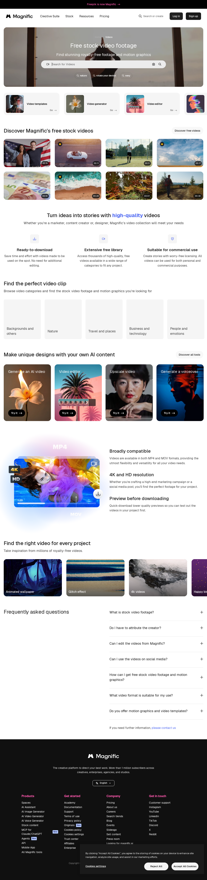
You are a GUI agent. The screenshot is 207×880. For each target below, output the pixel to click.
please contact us (164, 728)
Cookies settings (74, 834)
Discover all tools (189, 354)
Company (113, 796)
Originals (73, 825)
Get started (72, 796)
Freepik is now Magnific (103, 4)
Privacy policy (72, 820)
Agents (29, 838)
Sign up (193, 16)
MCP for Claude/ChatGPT (40, 832)
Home (98, 37)
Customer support (159, 802)
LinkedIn (154, 816)
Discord (153, 825)
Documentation (73, 807)
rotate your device (104, 75)
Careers (111, 811)
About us (111, 807)
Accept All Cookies (185, 866)
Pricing (104, 16)
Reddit (152, 834)
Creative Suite (49, 16)
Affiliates (69, 843)
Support (68, 811)
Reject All (156, 866)
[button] (46, 64)
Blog (109, 820)
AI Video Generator (33, 816)
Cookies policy (73, 829)
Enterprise (70, 848)
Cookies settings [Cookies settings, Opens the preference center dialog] (95, 866)
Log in (176, 16)
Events (110, 825)
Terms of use (72, 816)
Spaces (26, 802)
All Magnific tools (32, 852)
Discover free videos (187, 130)
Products (28, 796)
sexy (126, 75)
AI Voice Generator (33, 820)
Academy (69, 802)
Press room (113, 839)
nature (82, 75)
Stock (69, 16)
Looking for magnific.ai (119, 843)
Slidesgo (111, 829)
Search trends (114, 816)
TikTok (153, 820)
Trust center (71, 839)
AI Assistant (28, 807)
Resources (86, 16)
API (24, 843)
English (103, 782)
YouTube (154, 811)
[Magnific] (19, 16)
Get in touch (157, 796)
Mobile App (28, 847)
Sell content (113, 834)
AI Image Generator (33, 811)
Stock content (30, 825)
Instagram (155, 807)
